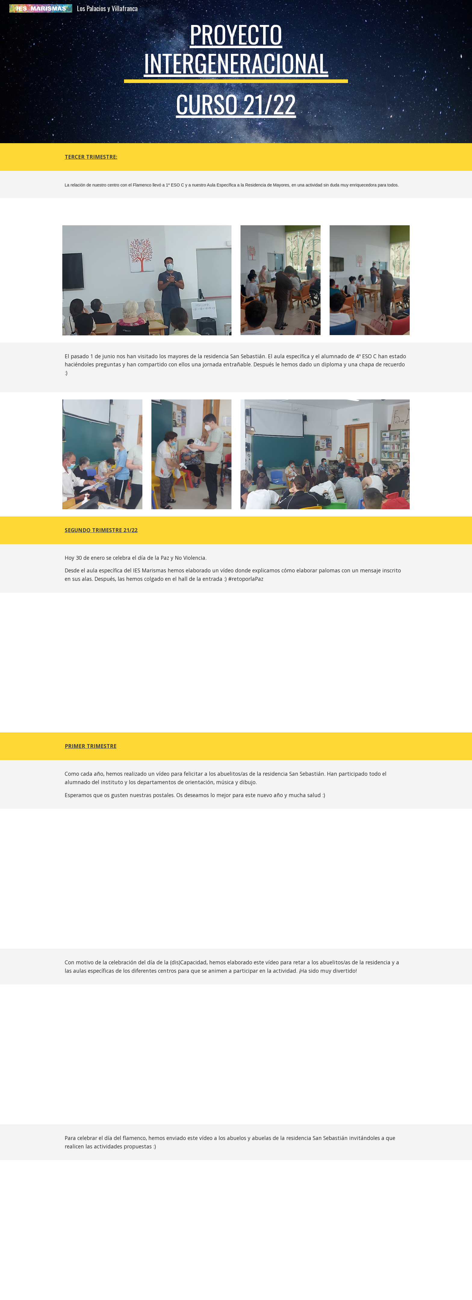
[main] (236, 71)
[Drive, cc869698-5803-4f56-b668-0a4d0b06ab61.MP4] (251, 1229)
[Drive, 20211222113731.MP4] (236, 878)
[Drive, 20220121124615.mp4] (236, 662)
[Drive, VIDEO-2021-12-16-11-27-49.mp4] (236, 1054)
